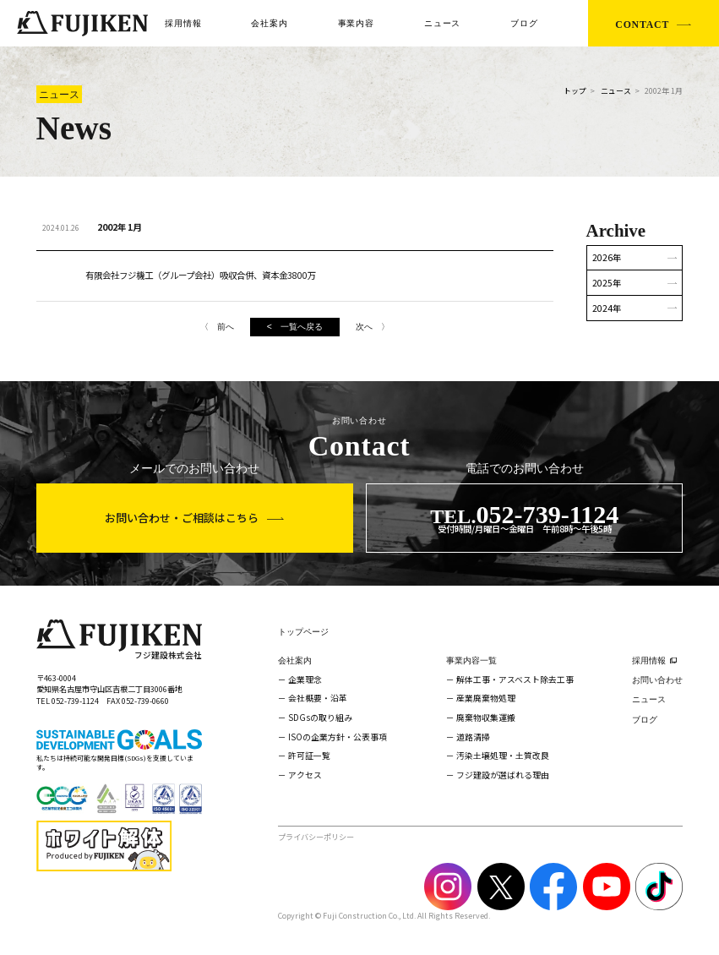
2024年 (606, 308)
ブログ (524, 23)
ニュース (442, 23)
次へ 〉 (372, 326)
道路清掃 (473, 737)
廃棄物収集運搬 (485, 717)
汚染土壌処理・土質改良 (502, 755)
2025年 (606, 282)
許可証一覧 (309, 755)
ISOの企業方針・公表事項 (337, 737)
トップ (575, 90)
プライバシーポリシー (316, 837)
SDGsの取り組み (320, 717)
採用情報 (183, 23)
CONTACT (642, 24)
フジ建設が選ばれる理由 (502, 775)
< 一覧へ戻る (295, 326)
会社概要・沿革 (317, 698)
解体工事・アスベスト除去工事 (515, 679)
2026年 (606, 257)
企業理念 (305, 679)
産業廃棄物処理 (485, 698)
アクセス (305, 775)
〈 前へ (217, 326)
